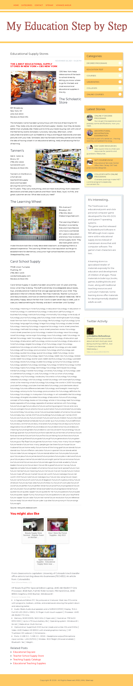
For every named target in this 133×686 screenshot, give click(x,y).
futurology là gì (58, 320)
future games (36, 441)
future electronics (55, 427)
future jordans (48, 456)
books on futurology (39, 400)
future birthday (17, 412)
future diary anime (18, 424)
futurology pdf (16, 350)
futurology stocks (18, 362)
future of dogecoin (43, 480)
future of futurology (68, 397)
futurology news (61, 332)
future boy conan (32, 412)
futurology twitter (73, 365)
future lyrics (22, 465)
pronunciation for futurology (56, 391)
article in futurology (57, 400)
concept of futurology (20, 400)
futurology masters (44, 332)
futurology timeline (55, 365)
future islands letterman (48, 453)
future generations (59, 438)
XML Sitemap (87, 680)
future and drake (62, 409)
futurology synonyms (52, 362)
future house (63, 444)
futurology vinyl (17, 376)
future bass (76, 412)
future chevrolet (74, 418)
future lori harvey (62, 465)
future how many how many (55, 441)
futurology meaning (19, 326)
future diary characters (37, 424)
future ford (30, 432)
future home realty (27, 447)
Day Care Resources (105, 146)
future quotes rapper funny (22, 494)
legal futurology (48, 323)
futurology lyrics (72, 320)
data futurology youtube (56, 385)
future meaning (30, 471)
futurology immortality (46, 314)
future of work (28, 480)
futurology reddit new (54, 356)
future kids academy (62, 462)
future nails (26, 477)
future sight (15, 503)
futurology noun (44, 335)
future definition (73, 421)
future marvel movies (57, 471)
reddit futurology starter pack (29, 359)
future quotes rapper (26, 492)
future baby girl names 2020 (64, 415)
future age (21, 406)
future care (48, 418)
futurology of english (19, 397)
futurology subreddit (72, 359)
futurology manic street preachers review (47, 329)
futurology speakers (19, 365)
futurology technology (36, 368)
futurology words (40, 379)
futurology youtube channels (31, 385)
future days (53, 424)
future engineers (26, 430)
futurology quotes (18, 353)
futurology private (29, 347)
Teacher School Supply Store (28, 655)
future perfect (21, 486)
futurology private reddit (66, 347)
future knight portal (50, 459)
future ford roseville (43, 432)
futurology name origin (26, 335)
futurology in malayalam (31, 394)
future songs (72, 500)
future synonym (59, 500)
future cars (15, 418)
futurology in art (50, 394)
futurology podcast (45, 347)
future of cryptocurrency (63, 480)
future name (16, 480)
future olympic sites (28, 483)
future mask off (17, 474)
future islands (68, 447)
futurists (24, 388)
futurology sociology (37, 365)
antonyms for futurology (31, 391)
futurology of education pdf (22, 341)
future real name (41, 497)
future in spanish (51, 450)
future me (42, 471)
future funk (30, 435)
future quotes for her (45, 492)
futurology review (66, 353)
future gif (46, 438)
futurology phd (54, 350)
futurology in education (46, 308)
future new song (58, 477)
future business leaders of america (55, 412)
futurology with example (60, 379)
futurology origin (54, 344)
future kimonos (67, 459)
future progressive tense (61, 489)
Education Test (95, 69)
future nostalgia (60, 474)
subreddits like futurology (70, 394)
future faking (51, 435)
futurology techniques (56, 368)
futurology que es (34, 353)
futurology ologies (23, 344)
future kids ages (45, 462)
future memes (16, 471)
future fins (40, 435)
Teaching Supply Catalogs (27, 659)
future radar (28, 497)
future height (75, 441)
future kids (36, 459)
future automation (46, 409)
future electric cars (42, 430)
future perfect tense (36, 486)
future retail (27, 500)
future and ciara (71, 406)
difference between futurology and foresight (47, 388)
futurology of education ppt (65, 338)
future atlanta (31, 409)
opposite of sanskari (45, 403)
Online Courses (95, 94)
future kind (18, 462)
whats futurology (37, 382)
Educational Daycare (24, 652)
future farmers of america (64, 432)
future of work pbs (62, 483)
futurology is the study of (69, 314)
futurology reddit (50, 353)
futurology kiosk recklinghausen (55, 317)
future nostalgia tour (41, 477)
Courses (91, 75)
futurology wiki (25, 379)
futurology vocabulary (35, 376)
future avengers (17, 409)
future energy (68, 430)
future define (26, 427)
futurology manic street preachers (64, 326)
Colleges (92, 88)
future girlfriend (24, 438)
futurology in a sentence (26, 311)
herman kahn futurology (26, 320)
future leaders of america (36, 468)
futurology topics (18, 368)
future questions (61, 492)
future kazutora (31, 462)
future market (31, 474)
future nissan (71, 477)
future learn (33, 465)
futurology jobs (34, 317)
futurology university (43, 370)
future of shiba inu (45, 483)
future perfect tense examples (37, 489)
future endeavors (39, 427)
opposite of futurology (26, 403)
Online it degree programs (103, 117)
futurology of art (39, 344)
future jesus (20, 456)
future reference (72, 497)
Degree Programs (97, 63)
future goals (36, 438)
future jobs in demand (65, 456)
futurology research (19, 356)
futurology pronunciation (35, 350)
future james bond (33, 456)
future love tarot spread (58, 468)
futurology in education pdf (49, 311)
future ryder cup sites (42, 500)
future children (60, 418)
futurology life (44, 320)
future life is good (46, 465)
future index (15, 453)
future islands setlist (68, 450)
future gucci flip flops (19, 441)
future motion (73, 471)
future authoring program (51, 406)
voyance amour (63, 5)
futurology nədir (59, 335)
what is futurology (65, 373)
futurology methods (19, 329)
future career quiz (47, 421)
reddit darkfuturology (52, 359)
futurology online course (46, 341)
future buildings (43, 415)
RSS (78, 680)
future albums (32, 406)
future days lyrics (66, 424)
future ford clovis (65, 435)
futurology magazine (38, 326)
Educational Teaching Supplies (29, 663)
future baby (75, 409)
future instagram (29, 453)
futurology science (71, 362)
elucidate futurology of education (44, 397)
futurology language (19, 323)
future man (74, 468)
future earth (56, 430)
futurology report (36, 356)
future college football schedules (24, 421)
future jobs (64, 453)
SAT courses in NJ (103, 160)
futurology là (35, 323)
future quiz (40, 494)
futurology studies (34, 362)
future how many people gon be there (40, 444)
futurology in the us (48, 373)
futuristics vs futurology (56, 376)
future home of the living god (49, 447)
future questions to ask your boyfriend (62, 494)
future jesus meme (23, 459)
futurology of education (42, 338)
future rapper (16, 497)
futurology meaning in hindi (23, 308)
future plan (18, 489)
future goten (73, 438)
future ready (15, 500)
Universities (93, 82)
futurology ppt (67, 350)
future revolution (57, 497)
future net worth (45, 474)
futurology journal (18, 317)
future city (25, 418)
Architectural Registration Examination (102, 133)
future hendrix (16, 444)
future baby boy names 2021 (23, 415)
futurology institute (27, 314)
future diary (60, 421)
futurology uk (59, 370)
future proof (51, 486)
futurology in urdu (30, 373)
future (13, 406)
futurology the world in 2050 (58, 382)
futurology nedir (24, 338)
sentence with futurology (65, 403)
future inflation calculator (32, 450)
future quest (74, 492)
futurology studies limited (67, 323)
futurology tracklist (25, 370)
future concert (36, 418)
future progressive (65, 486)
